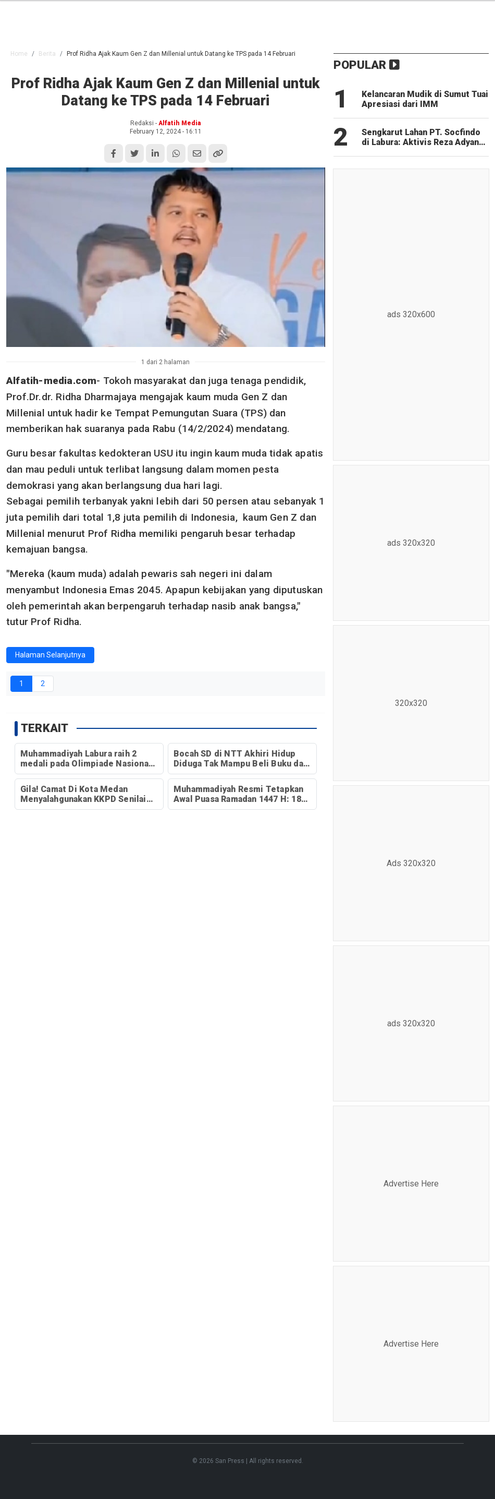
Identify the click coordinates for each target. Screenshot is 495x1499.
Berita (47, 53)
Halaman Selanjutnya (50, 655)
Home (19, 53)
